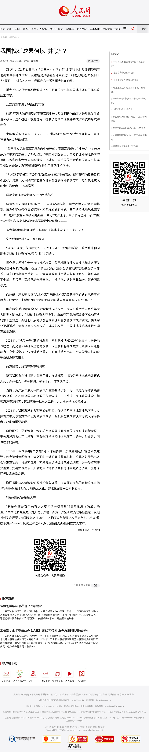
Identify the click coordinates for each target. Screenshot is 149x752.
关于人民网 (34, 694)
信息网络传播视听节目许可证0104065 (22, 718)
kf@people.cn (48, 706)
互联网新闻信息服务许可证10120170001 (21, 712)
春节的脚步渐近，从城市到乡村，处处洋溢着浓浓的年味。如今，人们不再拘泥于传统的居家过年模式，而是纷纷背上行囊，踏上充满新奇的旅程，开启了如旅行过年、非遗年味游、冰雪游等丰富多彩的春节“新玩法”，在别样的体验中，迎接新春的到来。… (49, 615)
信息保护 (121, 694)
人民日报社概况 (21, 694)
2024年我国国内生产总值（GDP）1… (130, 128)
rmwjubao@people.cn (114, 706)
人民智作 (82, 675)
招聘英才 (55, 694)
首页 (2, 29)
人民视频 (69, 675)
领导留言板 (57, 675)
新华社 (34, 61)
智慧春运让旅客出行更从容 (125, 146)
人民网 (4, 37)
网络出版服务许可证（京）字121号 (99, 718)
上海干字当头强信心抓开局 (125, 80)
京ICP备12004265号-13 (136, 712)
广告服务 (64, 694)
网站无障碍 (109, 29)
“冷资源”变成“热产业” (123, 109)
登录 (144, 29)
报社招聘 (45, 694)
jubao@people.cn (103, 700)
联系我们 (131, 694)
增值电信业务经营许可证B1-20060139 (59, 712)
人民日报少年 (19, 675)
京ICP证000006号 (124, 718)
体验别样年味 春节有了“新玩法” (21, 606)
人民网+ (33, 675)
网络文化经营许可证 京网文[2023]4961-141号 (61, 718)
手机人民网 (45, 675)
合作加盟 (74, 694)
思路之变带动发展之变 (123, 72)
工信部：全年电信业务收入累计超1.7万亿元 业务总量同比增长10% (44, 630)
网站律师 (112, 694)
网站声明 (102, 694)
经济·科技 (14, 37)
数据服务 (93, 694)
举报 (117, 29)
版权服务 (83, 694)
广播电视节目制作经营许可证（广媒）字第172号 (101, 712)
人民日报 (6, 675)
